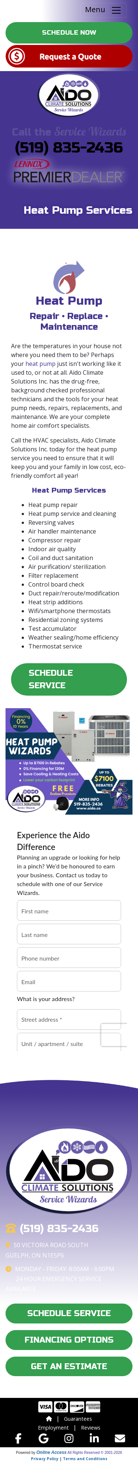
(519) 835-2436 (69, 148)
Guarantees (78, 1418)
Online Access (51, 1452)
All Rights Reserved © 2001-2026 (94, 1453)
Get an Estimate (69, 1366)
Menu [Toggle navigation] (103, 10)
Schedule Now (69, 32)
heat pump (40, 364)
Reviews (90, 1427)
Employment (53, 1427)
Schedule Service (51, 679)
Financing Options (69, 1340)
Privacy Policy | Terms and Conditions (69, 1458)
